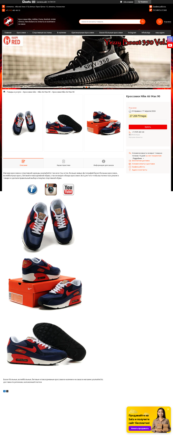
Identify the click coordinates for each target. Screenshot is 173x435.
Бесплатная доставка (141, 161)
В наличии (61, 33)
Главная (8, 33)
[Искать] (142, 21)
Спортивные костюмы (42, 33)
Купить (148, 127)
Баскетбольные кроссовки (111, 33)
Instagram (132, 33)
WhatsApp (146, 33)
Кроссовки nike (29, 92)
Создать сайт (42, 2)
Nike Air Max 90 (44, 92)
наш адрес (160, 33)
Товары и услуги (14, 92)
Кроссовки (21, 33)
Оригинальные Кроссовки (82, 33)
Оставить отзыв (160, 10)
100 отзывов (128, 2)
